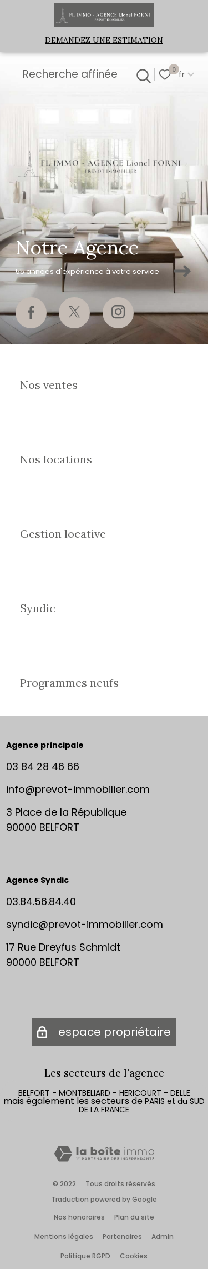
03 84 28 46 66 (42, 766)
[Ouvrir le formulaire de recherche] (142, 74)
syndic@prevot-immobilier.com (84, 924)
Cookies (134, 1256)
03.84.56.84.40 (41, 901)
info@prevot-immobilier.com (78, 789)
